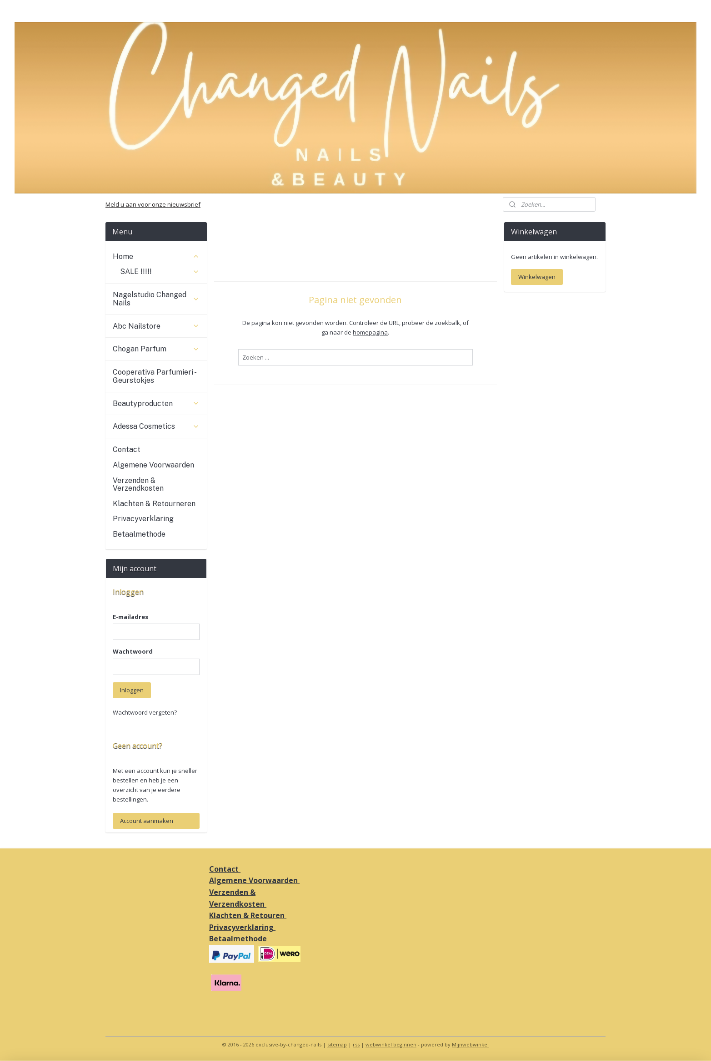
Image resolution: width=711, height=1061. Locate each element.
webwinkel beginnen (391, 1044)
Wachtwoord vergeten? (145, 712)
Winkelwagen (537, 277)
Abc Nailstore (156, 326)
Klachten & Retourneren (154, 503)
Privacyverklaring (143, 518)
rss (356, 1044)
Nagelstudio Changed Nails (156, 298)
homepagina (370, 332)
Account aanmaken (146, 821)
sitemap (337, 1044)
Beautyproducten (156, 403)
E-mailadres (130, 617)
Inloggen (132, 690)
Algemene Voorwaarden (153, 465)
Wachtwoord (133, 651)
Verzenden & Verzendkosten (138, 484)
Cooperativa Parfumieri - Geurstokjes (154, 376)
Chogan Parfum (156, 349)
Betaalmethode (139, 534)
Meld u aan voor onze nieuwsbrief (152, 204)
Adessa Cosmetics (156, 426)
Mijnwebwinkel (470, 1044)
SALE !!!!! (160, 271)
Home (156, 256)
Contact (126, 449)
